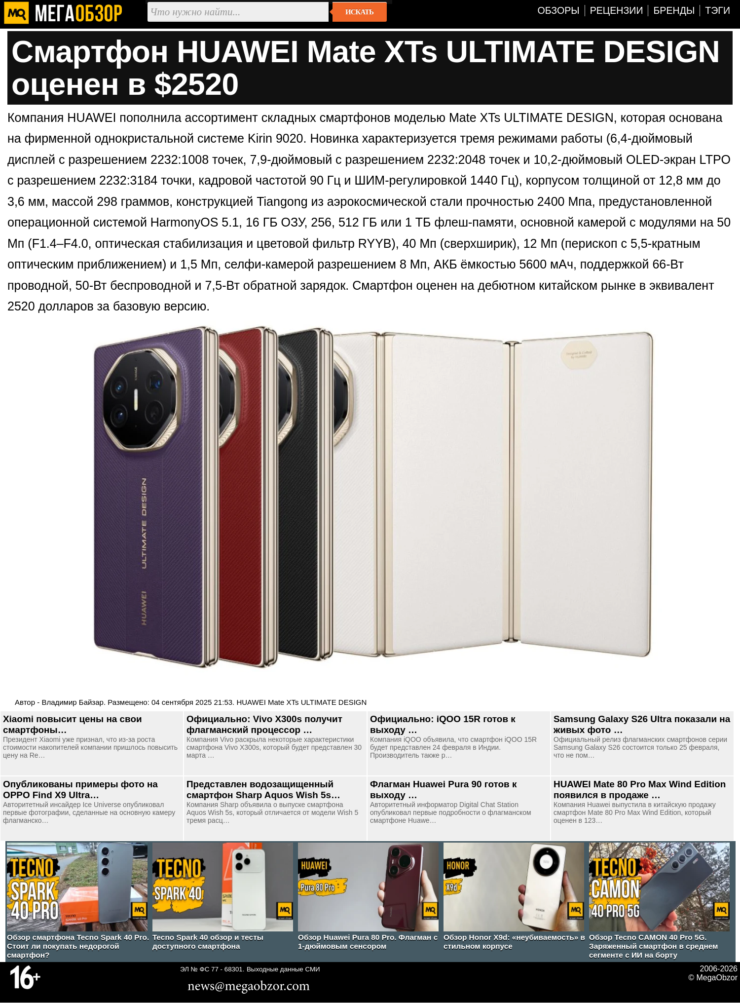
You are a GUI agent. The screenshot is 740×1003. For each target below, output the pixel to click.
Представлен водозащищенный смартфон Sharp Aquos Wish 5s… (263, 789)
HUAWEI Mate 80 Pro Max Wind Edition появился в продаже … (640, 789)
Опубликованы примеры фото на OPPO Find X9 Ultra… (80, 789)
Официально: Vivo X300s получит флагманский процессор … (264, 724)
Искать (359, 12)
